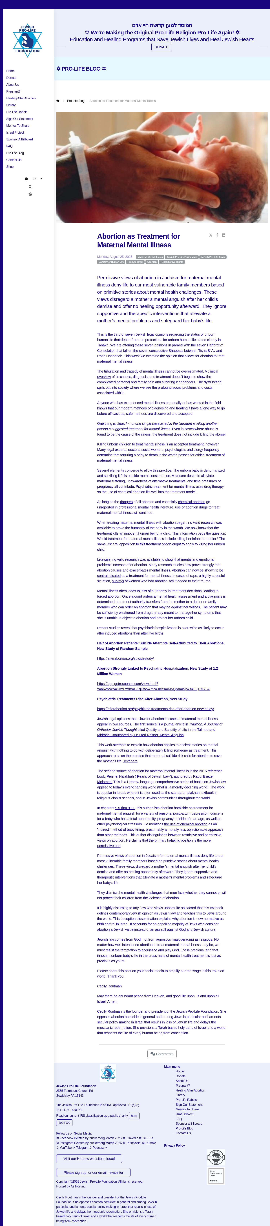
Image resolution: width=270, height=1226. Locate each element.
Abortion (151, 262)
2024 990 (64, 1122)
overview (104, 377)
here (134, 1116)
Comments (162, 1054)
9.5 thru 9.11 (125, 808)
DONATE (161, 47)
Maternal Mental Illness (150, 257)
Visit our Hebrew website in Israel (89, 1159)
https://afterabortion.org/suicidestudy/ (125, 658)
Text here (130, 761)
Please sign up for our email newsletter (93, 1173)
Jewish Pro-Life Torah (213, 257)
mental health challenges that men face (154, 893)
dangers (126, 502)
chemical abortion (191, 502)
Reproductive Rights (172, 262)
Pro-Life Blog (76, 101)
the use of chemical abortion (185, 824)
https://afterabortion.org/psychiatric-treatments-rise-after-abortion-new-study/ (155, 709)
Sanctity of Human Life (111, 262)
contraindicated (109, 576)
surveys (118, 581)
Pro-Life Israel (135, 262)
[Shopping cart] (30, 194)
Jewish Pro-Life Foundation (182, 257)
